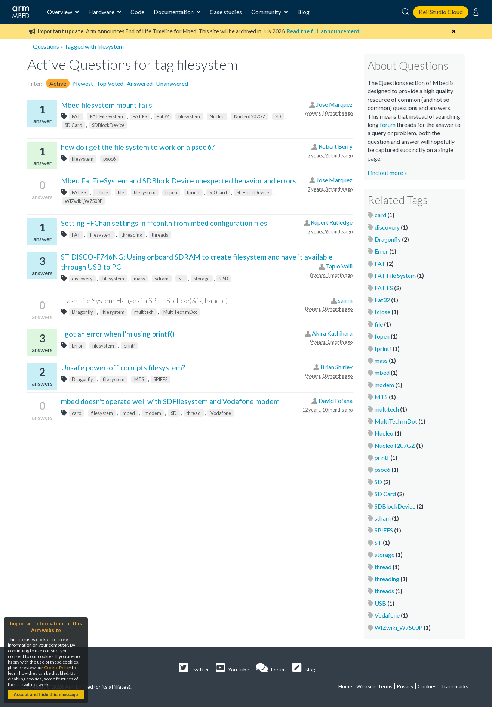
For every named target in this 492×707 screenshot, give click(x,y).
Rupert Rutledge (332, 222)
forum (388, 124)
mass (139, 279)
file (121, 192)
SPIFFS (160, 379)
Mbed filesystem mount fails (106, 105)
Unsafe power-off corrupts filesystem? (123, 367)
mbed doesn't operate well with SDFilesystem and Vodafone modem (170, 401)
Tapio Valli (339, 266)
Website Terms (374, 686)
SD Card (73, 125)
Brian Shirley (336, 366)
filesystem (189, 116)
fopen (171, 192)
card (77, 413)
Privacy (405, 686)
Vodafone (220, 413)
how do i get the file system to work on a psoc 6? (138, 147)
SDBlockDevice (108, 125)
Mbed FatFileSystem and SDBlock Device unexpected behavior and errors (178, 180)
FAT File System (106, 116)
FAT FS (140, 116)
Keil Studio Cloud (441, 11)
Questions (46, 46)
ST (181, 279)
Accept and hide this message (45, 694)
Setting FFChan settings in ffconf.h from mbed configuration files (164, 223)
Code (137, 11)
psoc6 (109, 159)
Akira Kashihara (332, 333)
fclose (102, 192)
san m (345, 300)
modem (153, 413)
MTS (139, 379)
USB (223, 279)
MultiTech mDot (180, 312)
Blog (303, 11)
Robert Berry (336, 146)
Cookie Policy (57, 667)
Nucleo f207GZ (249, 116)
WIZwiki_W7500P (83, 201)
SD (278, 116)
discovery (82, 279)
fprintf (193, 192)
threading (132, 235)
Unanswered (172, 83)
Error (77, 346)
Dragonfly (82, 312)
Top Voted (109, 83)
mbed (129, 413)
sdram (162, 279)
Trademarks (454, 686)
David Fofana (336, 400)
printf (129, 346)
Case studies (226, 11)
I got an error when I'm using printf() (118, 334)
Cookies (427, 686)
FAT (76, 116)
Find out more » (387, 172)
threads (160, 235)
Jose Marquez (334, 104)
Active (57, 83)
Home (345, 686)
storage (202, 279)
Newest (83, 83)
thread (194, 413)
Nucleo (217, 116)
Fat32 (163, 116)
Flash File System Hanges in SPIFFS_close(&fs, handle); (145, 300)
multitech (144, 312)
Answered (140, 83)
